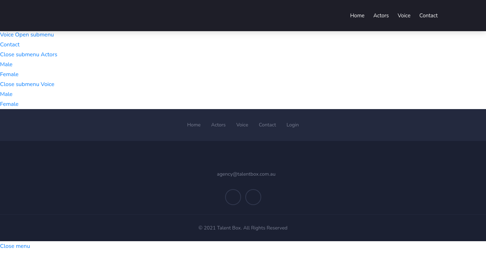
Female (9, 74)
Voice (242, 124)
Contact (9, 45)
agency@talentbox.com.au (246, 174)
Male (6, 64)
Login (293, 124)
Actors (218, 124)
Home (194, 124)
